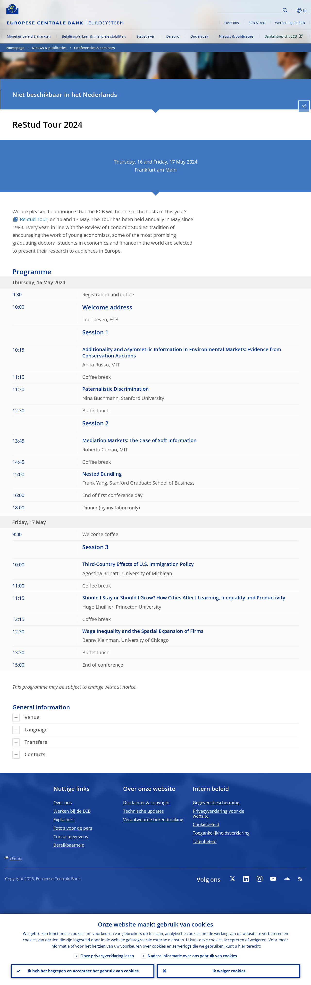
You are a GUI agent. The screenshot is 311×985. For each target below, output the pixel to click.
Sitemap (15, 858)
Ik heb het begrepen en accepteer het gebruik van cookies (82, 970)
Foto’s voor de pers (72, 828)
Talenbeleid (205, 841)
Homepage (15, 47)
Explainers (64, 819)
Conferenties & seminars (94, 47)
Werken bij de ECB (290, 22)
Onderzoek (199, 36)
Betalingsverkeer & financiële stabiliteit (94, 36)
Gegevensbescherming (216, 802)
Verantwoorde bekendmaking (153, 819)
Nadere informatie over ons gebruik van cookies (192, 955)
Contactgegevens (70, 836)
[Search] (257, 9)
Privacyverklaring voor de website (218, 813)
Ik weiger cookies (228, 970)
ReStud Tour (33, 219)
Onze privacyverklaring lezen (107, 955)
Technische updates (143, 811)
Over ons (231, 22)
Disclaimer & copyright (146, 802)
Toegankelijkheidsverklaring (221, 833)
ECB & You (257, 22)
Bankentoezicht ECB (284, 36)
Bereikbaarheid (68, 845)
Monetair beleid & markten (29, 36)
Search (285, 10)
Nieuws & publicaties (236, 36)
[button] (293, 10)
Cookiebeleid (206, 824)
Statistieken (145, 36)
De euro (172, 36)
